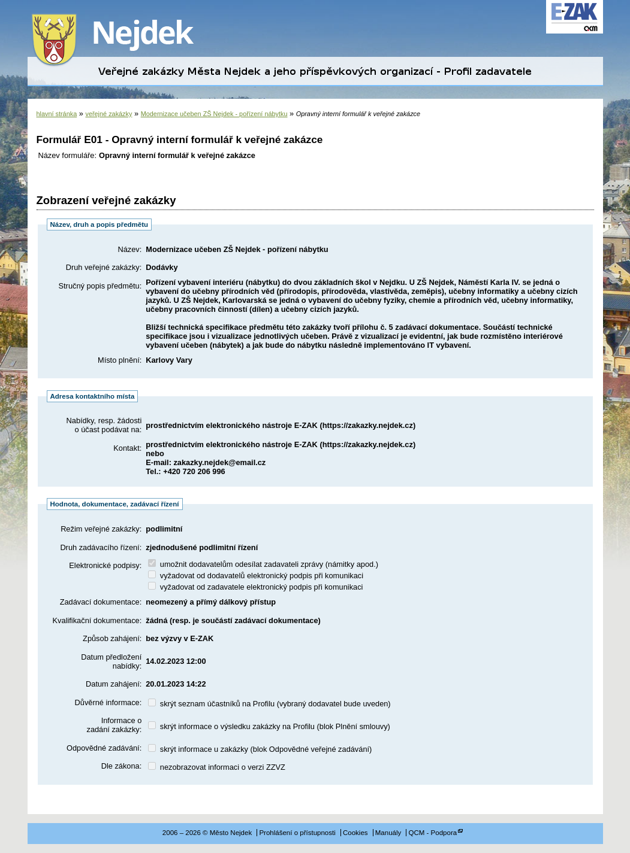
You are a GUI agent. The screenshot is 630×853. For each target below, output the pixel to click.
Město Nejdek (120, 40)
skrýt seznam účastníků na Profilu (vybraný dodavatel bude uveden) (269, 703)
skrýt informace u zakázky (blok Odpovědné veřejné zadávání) (260, 749)
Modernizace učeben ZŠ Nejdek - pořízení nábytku (214, 113)
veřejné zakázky (108, 113)
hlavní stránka (57, 113)
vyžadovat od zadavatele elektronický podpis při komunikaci (255, 586)
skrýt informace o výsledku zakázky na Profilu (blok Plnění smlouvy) (269, 726)
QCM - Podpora (433, 832)
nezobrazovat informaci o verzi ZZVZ (216, 767)
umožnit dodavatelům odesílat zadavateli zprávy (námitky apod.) (263, 564)
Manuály (388, 832)
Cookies (355, 832)
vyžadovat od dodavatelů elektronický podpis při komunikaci (255, 575)
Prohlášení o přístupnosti (297, 832)
